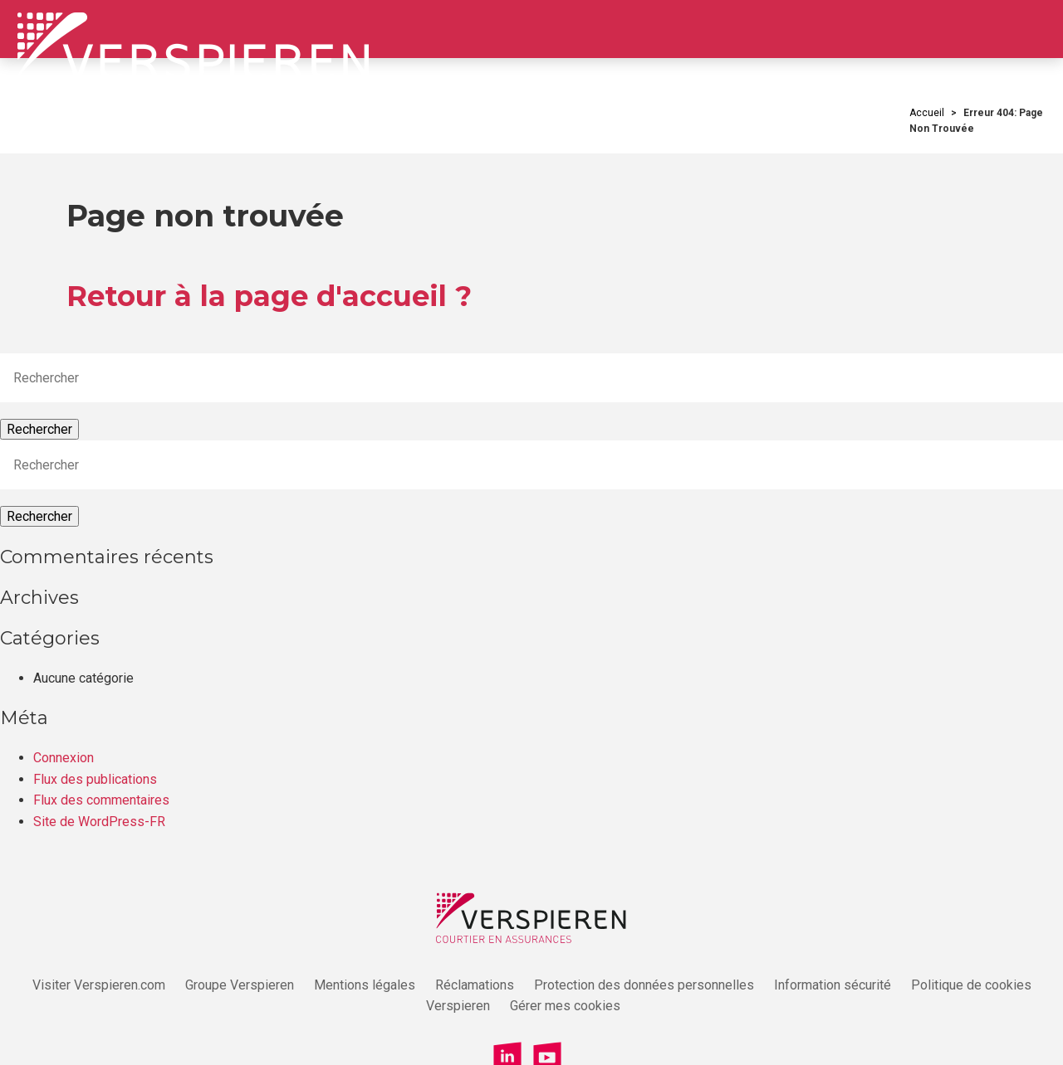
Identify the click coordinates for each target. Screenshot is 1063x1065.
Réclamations (474, 985)
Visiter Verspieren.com (98, 985)
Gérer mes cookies (565, 1006)
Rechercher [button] (39, 429)
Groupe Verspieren (239, 985)
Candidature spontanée (842, 123)
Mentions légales (364, 985)
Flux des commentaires (101, 800)
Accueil (926, 113)
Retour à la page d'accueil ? (269, 296)
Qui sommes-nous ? (335, 123)
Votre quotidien (566, 123)
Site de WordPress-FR (99, 821)
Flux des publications (95, 779)
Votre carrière (458, 123)
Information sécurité (832, 985)
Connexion (63, 758)
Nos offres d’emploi (693, 123)
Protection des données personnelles (644, 985)
